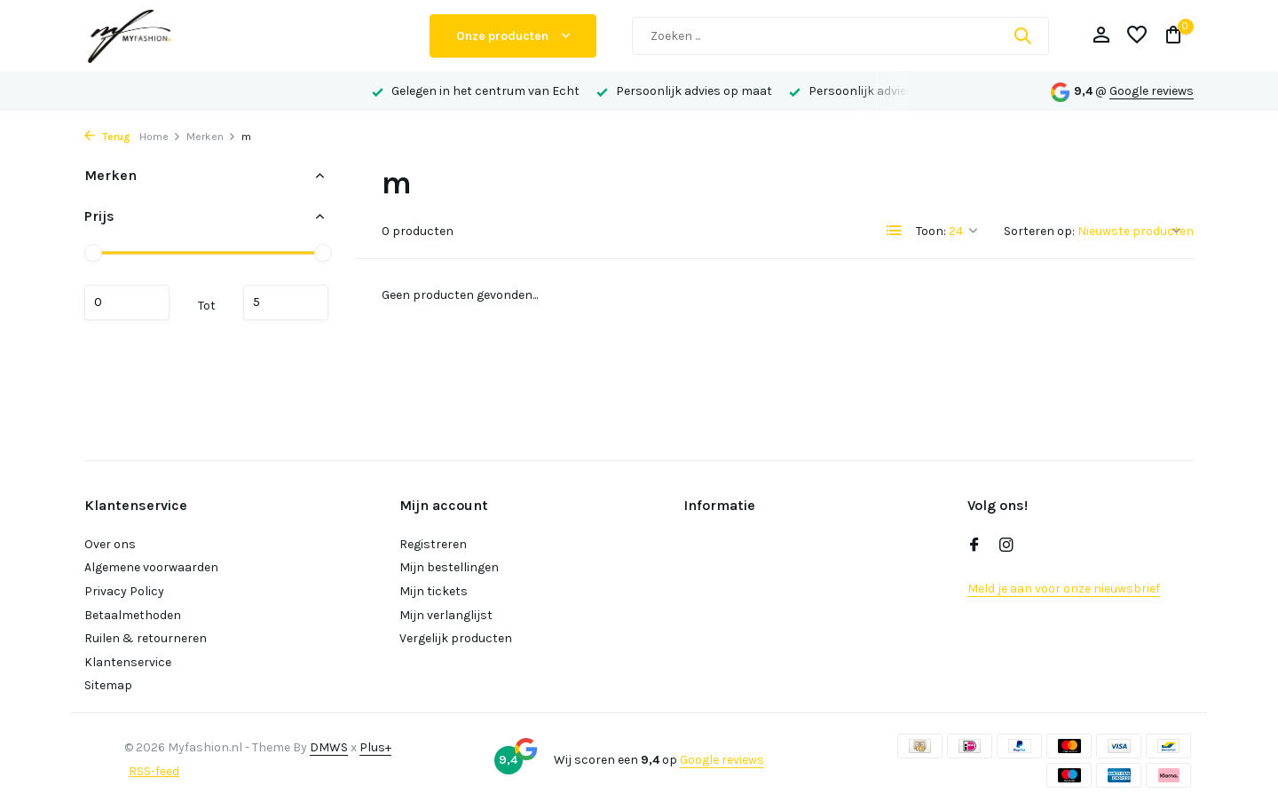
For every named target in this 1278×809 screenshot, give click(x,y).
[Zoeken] (840, 36)
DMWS (329, 747)
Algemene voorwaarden (151, 567)
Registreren (433, 544)
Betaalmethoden (132, 615)
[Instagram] (1006, 546)
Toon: (931, 231)
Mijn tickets (433, 591)
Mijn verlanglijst (446, 615)
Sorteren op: (1039, 231)
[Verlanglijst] (1137, 36)
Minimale (127, 302)
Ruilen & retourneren (145, 638)
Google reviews (1151, 90)
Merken (211, 136)
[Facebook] (974, 546)
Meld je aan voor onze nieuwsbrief (1063, 588)
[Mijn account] (1101, 36)
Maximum (285, 302)
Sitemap (108, 685)
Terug (107, 136)
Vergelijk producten (455, 638)
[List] (895, 231)
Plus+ (375, 747)
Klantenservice (127, 662)
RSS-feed (154, 771)
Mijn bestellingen (449, 567)
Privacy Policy (124, 591)
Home (160, 136)
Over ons (110, 544)
